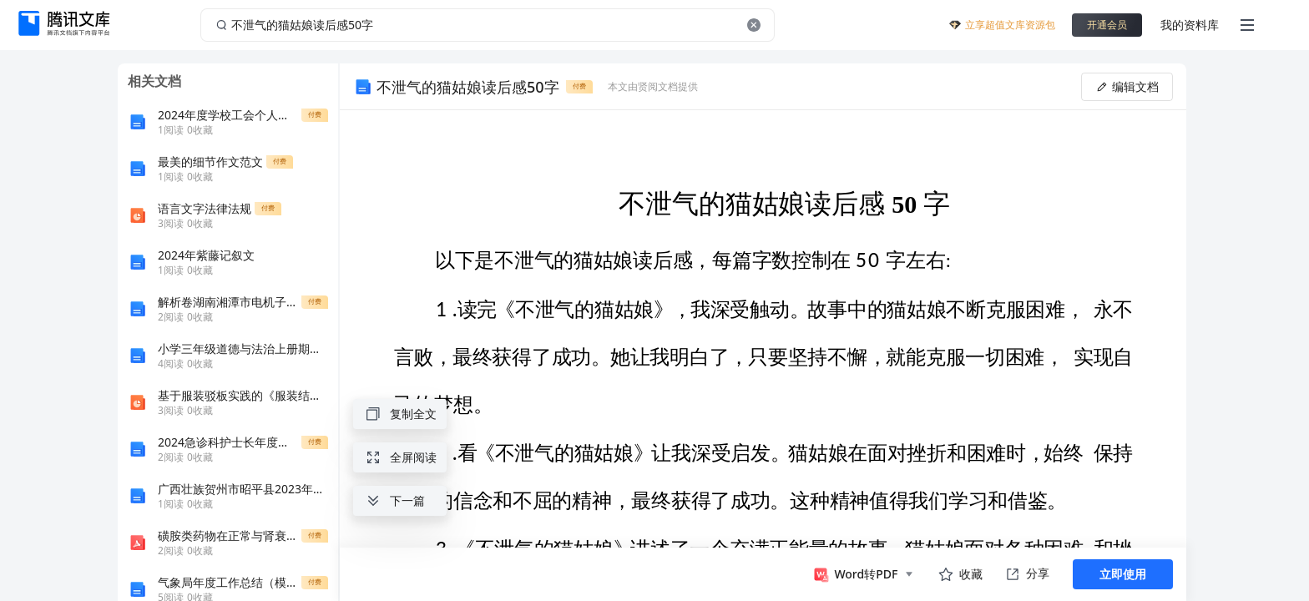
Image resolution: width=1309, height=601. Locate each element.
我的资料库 (1189, 25)
